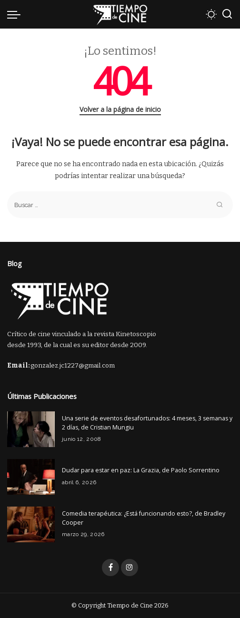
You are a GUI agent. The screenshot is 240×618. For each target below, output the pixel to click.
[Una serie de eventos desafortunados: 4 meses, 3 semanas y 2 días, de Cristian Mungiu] (31, 429)
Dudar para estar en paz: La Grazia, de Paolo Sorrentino (141, 470)
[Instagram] (129, 567)
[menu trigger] (16, 14)
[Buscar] (227, 14)
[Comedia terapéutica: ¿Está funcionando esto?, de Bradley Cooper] (31, 524)
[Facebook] (110, 567)
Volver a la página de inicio (120, 109)
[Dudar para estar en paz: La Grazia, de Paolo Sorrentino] (31, 477)
